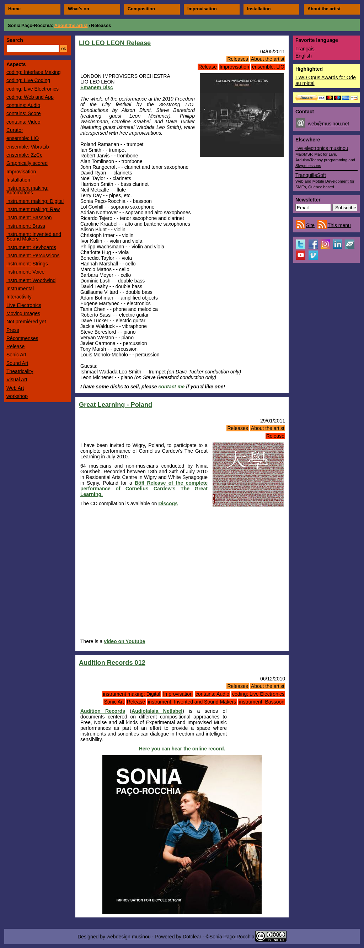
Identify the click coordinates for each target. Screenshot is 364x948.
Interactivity (19, 297)
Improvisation (202, 8)
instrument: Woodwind (30, 280)
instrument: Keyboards (31, 247)
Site (310, 225)
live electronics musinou (325, 156)
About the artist (324, 8)
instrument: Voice (25, 272)
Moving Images (23, 313)
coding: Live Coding (28, 80)
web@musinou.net (328, 123)
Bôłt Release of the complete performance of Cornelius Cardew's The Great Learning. (144, 488)
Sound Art (17, 363)
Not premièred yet (26, 321)
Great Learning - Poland (115, 404)
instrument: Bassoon (261, 702)
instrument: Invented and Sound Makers (192, 702)
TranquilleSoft (324, 180)
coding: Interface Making (33, 72)
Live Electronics (23, 305)
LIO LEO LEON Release (115, 43)
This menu (338, 225)
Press (12, 330)
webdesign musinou (129, 936)
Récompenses (22, 338)
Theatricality (19, 371)
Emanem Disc (96, 87)
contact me (171, 386)
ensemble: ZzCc (24, 155)
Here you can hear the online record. (182, 749)
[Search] (33, 48)
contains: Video (23, 122)
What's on (78, 8)
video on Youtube (124, 641)
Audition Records (102, 711)
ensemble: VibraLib (27, 147)
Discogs (167, 503)
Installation (259, 8)
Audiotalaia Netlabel (157, 711)
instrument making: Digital (131, 694)
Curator (14, 130)
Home (14, 8)
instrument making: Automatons (27, 190)
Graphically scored (27, 163)
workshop (17, 396)
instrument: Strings (27, 263)
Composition (141, 8)
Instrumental (20, 288)
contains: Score (23, 113)
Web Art (15, 388)
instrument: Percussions (32, 255)
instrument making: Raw (33, 209)
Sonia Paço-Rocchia (30, 25)
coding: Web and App (30, 97)
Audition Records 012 (112, 662)
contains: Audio (212, 694)
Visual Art (16, 379)
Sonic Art (114, 702)
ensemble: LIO (268, 67)
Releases (237, 59)
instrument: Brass (25, 226)
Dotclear (192, 936)
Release (207, 67)
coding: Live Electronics (258, 694)
